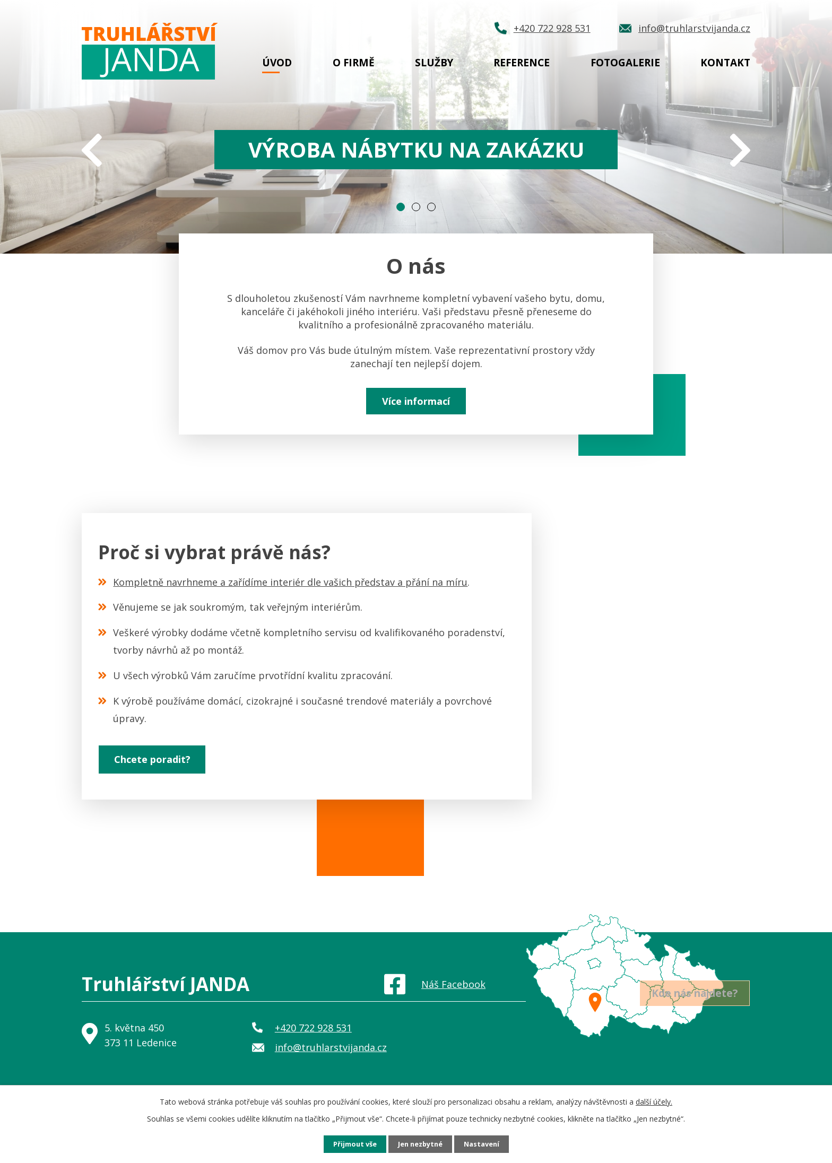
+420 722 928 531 (313, 1050)
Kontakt (725, 63)
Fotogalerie (625, 63)
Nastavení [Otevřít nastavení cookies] (486, 1144)
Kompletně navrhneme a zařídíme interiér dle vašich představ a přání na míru (290, 590)
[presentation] (92, 152)
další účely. (654, 1101)
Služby (434, 63)
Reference (521, 63)
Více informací (416, 405)
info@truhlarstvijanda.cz (331, 1069)
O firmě (354, 63)
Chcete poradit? (165, 779)
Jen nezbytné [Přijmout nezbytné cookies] (420, 1144)
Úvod (277, 63)
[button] (400, 207)
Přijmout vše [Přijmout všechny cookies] (350, 1144)
